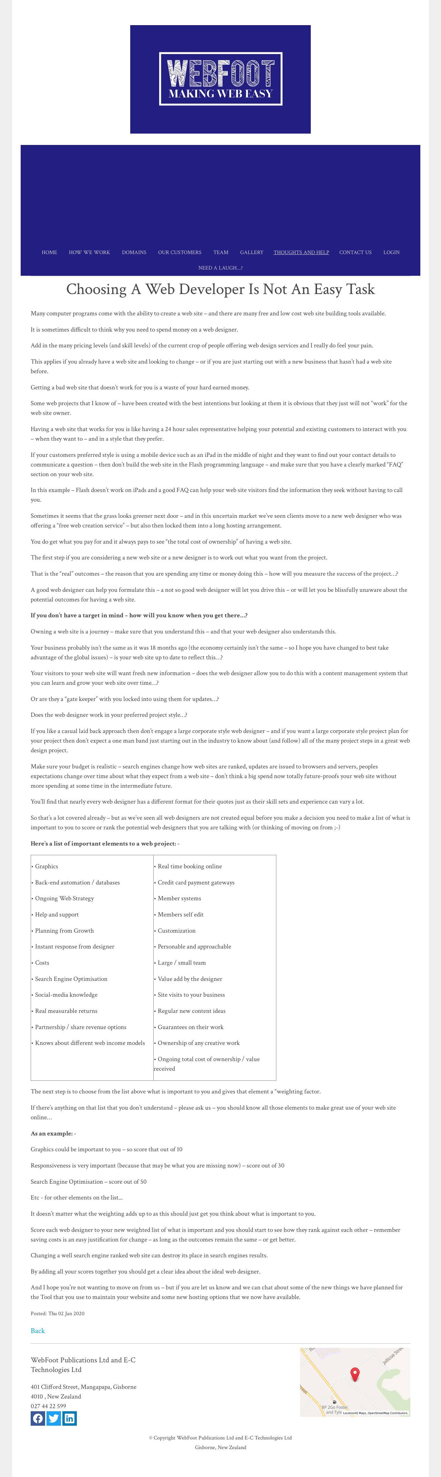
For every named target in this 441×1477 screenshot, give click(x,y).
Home (49, 252)
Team (220, 252)
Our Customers (180, 252)
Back (38, 1331)
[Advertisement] (220, 193)
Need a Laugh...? (220, 268)
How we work (89, 252)
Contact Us (355, 252)
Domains (134, 252)
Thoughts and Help (301, 252)
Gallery (252, 252)
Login (391, 252)
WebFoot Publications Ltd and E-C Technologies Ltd (234, 1437)
